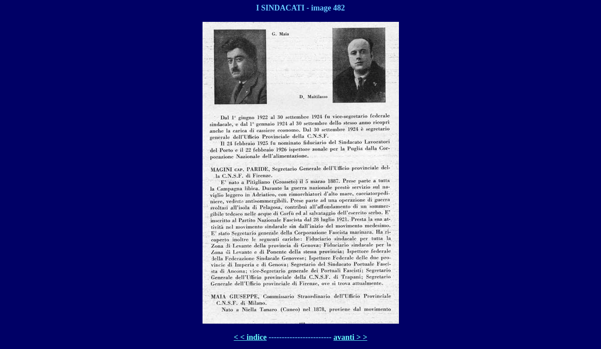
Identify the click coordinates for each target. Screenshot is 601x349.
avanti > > (350, 337)
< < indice (250, 337)
